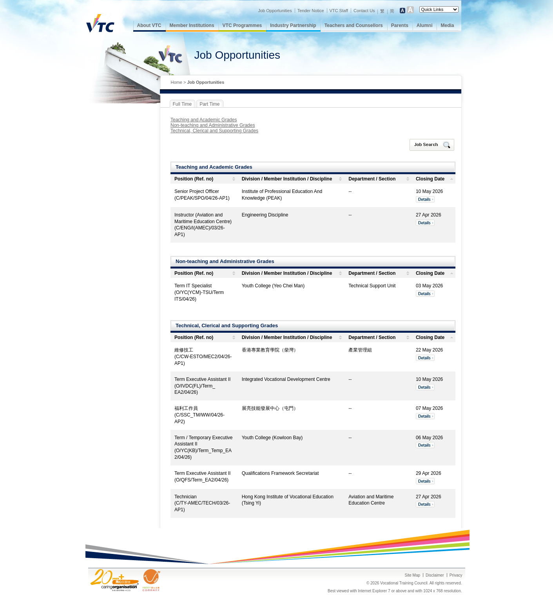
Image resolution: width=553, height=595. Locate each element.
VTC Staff (339, 10)
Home (176, 82)
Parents (399, 25)
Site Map (412, 575)
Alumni (425, 25)
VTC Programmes (242, 25)
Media (447, 25)
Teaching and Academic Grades (203, 120)
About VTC (149, 25)
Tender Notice (310, 10)
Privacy (456, 575)
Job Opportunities (275, 10)
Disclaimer (435, 575)
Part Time (209, 104)
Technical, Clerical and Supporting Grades (214, 130)
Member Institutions (192, 25)
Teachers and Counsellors (354, 25)
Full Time (182, 104)
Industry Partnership (293, 25)
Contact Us (364, 10)
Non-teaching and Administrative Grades (212, 125)
